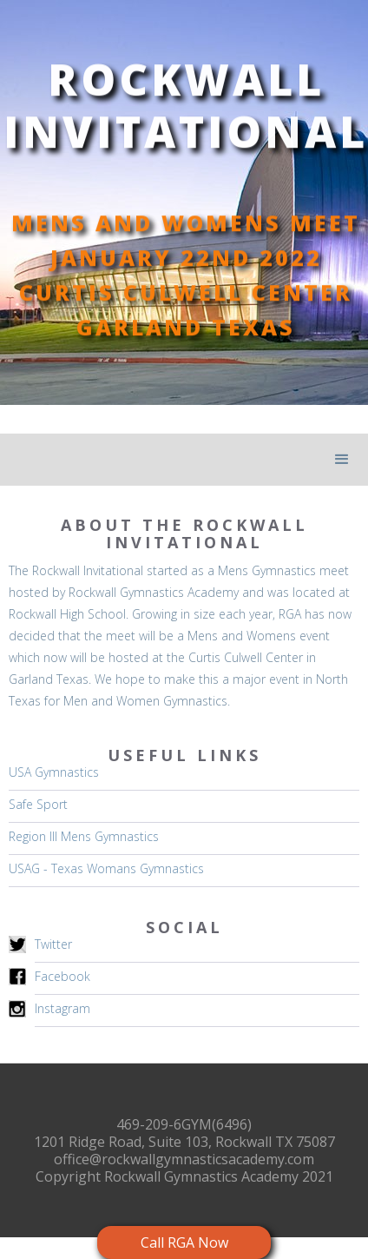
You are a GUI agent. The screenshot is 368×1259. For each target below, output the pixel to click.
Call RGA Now (184, 1242)
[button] (342, 460)
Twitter (53, 944)
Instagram (62, 1008)
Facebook (62, 976)
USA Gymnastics (54, 772)
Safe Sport (38, 804)
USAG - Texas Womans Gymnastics (106, 868)
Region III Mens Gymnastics (84, 836)
